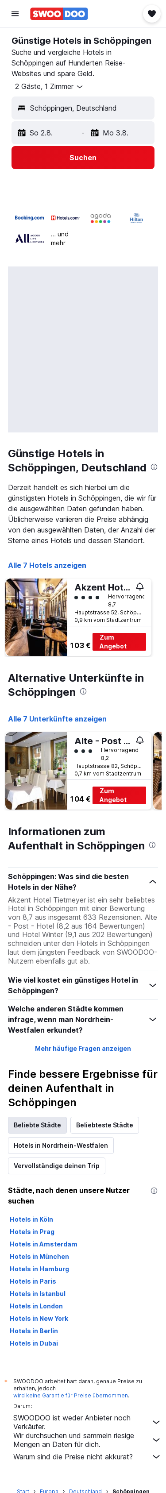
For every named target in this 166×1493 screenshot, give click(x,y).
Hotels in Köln (31, 1219)
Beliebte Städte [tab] (37, 1125)
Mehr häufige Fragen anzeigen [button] (83, 1048)
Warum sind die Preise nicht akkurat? (87, 1456)
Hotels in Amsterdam (43, 1244)
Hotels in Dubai (34, 1343)
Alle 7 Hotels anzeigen (47, 565)
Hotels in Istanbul (38, 1293)
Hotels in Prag (32, 1231)
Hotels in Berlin (34, 1331)
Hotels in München (39, 1256)
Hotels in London (36, 1306)
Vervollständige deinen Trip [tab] (57, 1165)
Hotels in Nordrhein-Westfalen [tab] (61, 1145)
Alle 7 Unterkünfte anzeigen (57, 718)
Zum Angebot (113, 641)
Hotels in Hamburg (39, 1269)
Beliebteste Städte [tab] (104, 1125)
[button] (15, 13)
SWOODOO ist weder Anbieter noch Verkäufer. (87, 1422)
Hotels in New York (39, 1318)
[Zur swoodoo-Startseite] (59, 14)
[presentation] (154, 467)
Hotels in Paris (33, 1281)
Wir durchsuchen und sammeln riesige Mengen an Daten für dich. (87, 1440)
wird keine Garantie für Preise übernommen (70, 1395)
